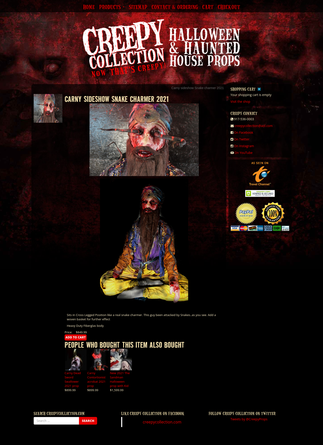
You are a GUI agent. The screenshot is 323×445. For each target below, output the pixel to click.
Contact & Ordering (175, 7)
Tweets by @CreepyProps (249, 419)
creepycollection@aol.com (253, 126)
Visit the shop (240, 101)
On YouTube (243, 153)
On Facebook (243, 132)
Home (89, 7)
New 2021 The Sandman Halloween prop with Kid (120, 379)
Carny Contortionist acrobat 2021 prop (96, 379)
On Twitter (241, 139)
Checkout (229, 7)
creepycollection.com (162, 422)
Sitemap (138, 7)
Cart (207, 7)
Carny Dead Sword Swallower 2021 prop (73, 379)
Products (111, 7)
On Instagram (244, 146)
